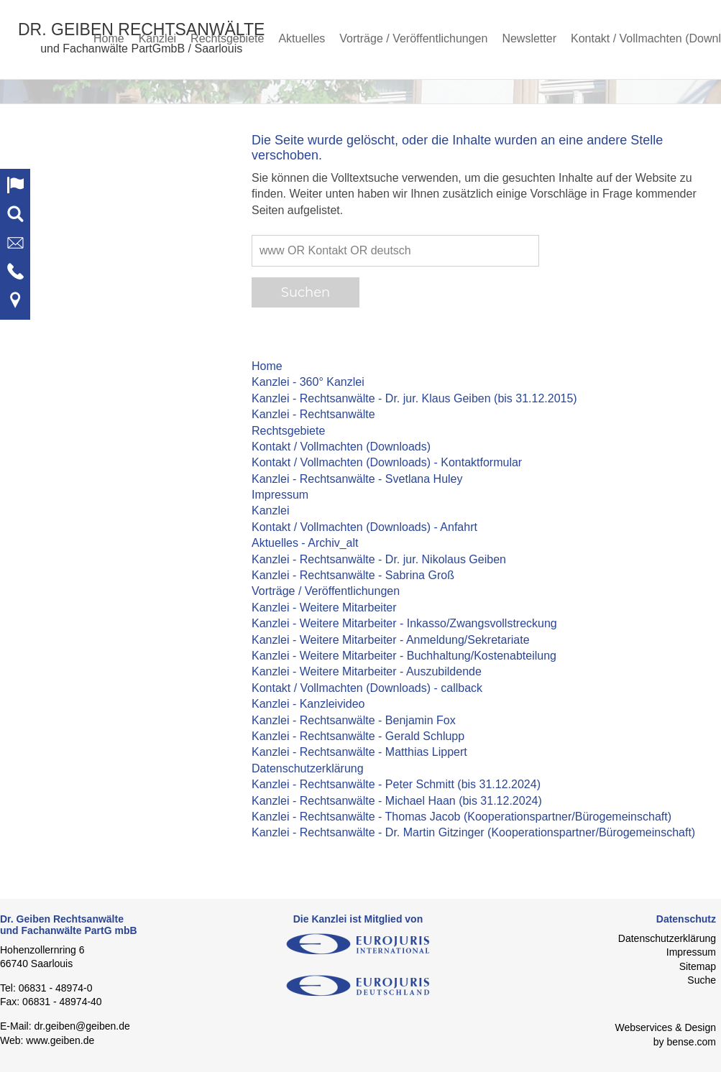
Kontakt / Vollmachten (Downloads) (341, 446)
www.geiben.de (60, 1040)
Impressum (280, 495)
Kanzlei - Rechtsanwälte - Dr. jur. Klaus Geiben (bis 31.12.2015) (414, 398)
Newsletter (529, 38)
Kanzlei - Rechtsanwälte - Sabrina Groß (353, 575)
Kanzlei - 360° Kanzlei (308, 382)
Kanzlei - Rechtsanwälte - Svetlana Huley (357, 479)
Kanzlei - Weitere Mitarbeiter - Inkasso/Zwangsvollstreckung (404, 623)
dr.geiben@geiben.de (81, 1026)
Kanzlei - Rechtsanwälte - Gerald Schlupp (358, 736)
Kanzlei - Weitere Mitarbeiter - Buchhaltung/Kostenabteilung (404, 656)
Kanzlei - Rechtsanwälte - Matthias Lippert (359, 752)
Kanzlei (157, 38)
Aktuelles (301, 38)
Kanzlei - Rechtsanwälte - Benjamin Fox (354, 720)
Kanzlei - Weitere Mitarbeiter (324, 607)
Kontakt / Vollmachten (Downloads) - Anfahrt (364, 527)
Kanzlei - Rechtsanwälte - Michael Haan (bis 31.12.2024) (397, 801)
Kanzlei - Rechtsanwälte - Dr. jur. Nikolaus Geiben (379, 559)
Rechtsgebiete (227, 38)
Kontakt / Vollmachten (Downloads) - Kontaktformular (387, 462)
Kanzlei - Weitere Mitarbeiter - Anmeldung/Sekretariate (391, 640)
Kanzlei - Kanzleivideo (308, 704)
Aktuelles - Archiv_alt (305, 543)
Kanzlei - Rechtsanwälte (313, 414)
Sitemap (697, 966)
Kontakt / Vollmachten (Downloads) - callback (367, 688)
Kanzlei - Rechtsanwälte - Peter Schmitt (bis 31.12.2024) (396, 784)
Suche (701, 980)
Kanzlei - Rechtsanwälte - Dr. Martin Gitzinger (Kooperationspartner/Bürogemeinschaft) (473, 832)
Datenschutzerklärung (308, 768)
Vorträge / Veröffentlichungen (413, 38)
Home (108, 38)
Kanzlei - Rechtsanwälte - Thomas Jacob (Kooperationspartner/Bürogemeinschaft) (461, 816)
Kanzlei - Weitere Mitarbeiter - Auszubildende (367, 671)
